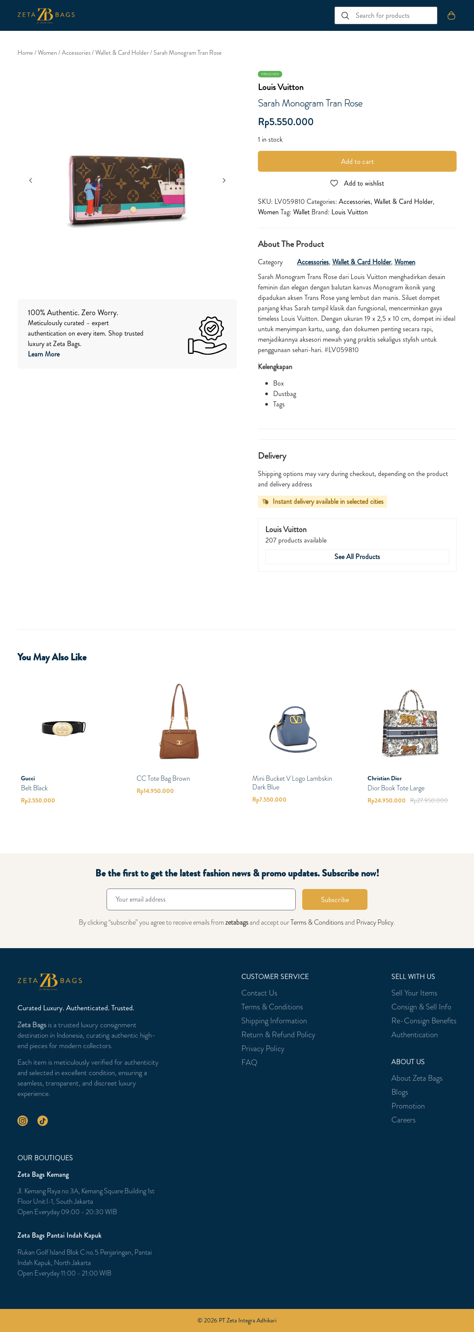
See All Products (357, 557)
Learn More (44, 354)
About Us (408, 1062)
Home (25, 52)
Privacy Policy (375, 922)
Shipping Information (274, 1020)
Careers (403, 1120)
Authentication (414, 1034)
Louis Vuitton (281, 87)
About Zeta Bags (417, 1078)
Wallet (301, 212)
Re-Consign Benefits (424, 1020)
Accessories (76, 52)
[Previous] (30, 180)
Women (47, 52)
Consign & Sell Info (421, 1006)
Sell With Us (413, 976)
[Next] (223, 180)
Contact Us (259, 993)
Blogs (399, 1092)
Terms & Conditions (317, 922)
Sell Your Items (414, 993)
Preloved (270, 74)
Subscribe (335, 899)
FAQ (249, 1062)
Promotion (408, 1106)
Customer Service (275, 976)
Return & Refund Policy (278, 1034)
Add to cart (357, 161)
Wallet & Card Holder (122, 52)
